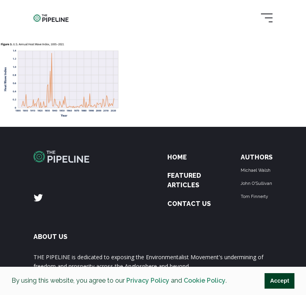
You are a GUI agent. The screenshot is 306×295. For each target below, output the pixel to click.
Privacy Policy (147, 280)
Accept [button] (279, 281)
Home (177, 157)
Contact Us (189, 204)
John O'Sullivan (256, 183)
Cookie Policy (205, 280)
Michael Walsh (256, 170)
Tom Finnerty (254, 196)
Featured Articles (184, 180)
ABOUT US (50, 237)
